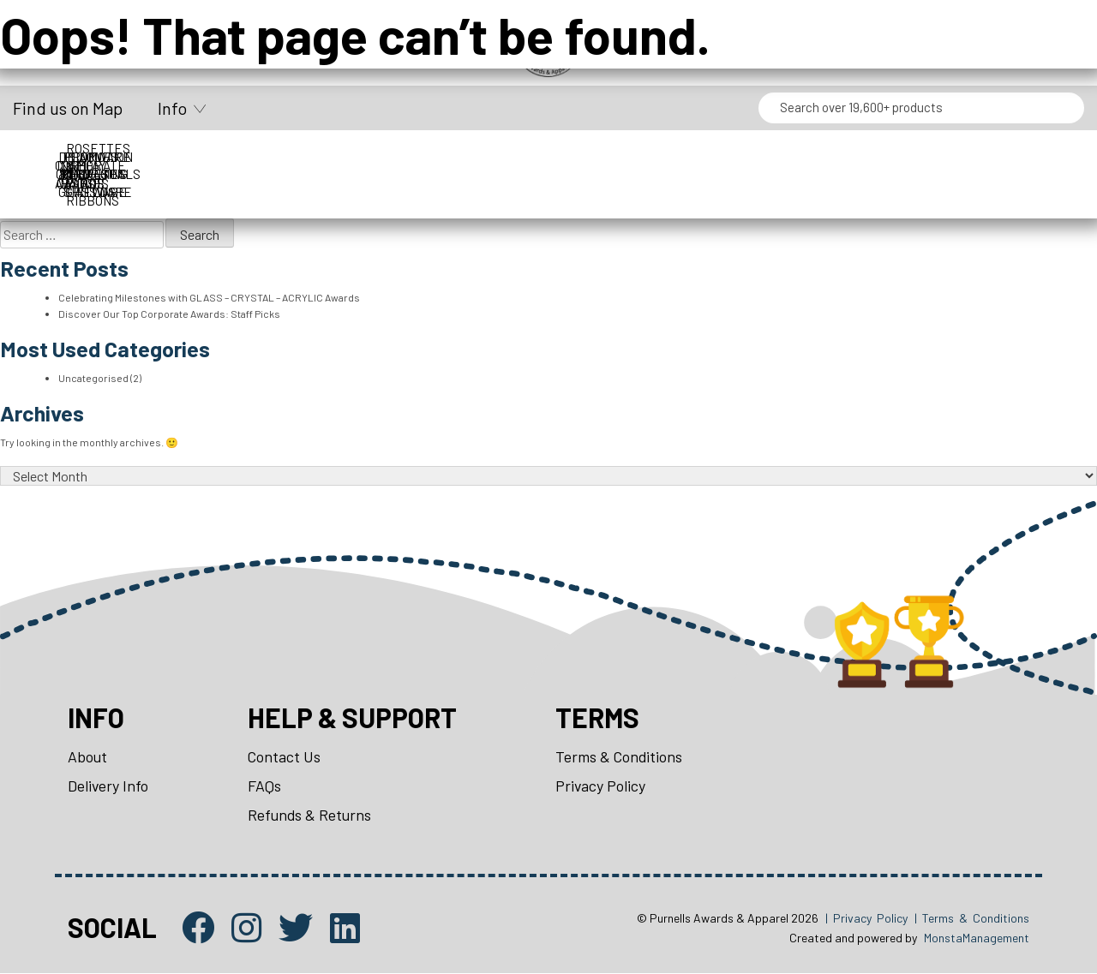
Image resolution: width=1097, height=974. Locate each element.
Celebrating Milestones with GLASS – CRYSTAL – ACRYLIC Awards (209, 296)
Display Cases (404, 156)
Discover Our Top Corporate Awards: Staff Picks (169, 313)
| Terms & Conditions (971, 918)
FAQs (266, 785)
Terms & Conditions (623, 756)
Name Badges (836, 156)
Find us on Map (68, 108)
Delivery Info (109, 785)
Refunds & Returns (312, 814)
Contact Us (286, 756)
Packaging (981, 156)
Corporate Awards (116, 156)
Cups (260, 156)
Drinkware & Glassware (548, 156)
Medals (692, 156)
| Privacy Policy (866, 918)
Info (172, 108)
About (88, 756)
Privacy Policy (604, 785)
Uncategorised (93, 377)
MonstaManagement (976, 938)
